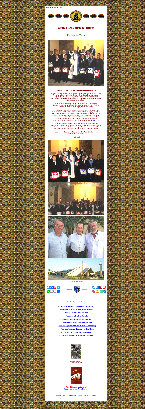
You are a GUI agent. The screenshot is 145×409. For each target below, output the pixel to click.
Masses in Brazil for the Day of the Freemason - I (77, 306)
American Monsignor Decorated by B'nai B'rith (77, 329)
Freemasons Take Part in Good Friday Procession (77, 309)
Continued (76, 137)
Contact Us (87, 395)
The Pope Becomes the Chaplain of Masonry (77, 335)
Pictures (58, 395)
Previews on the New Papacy (76, 389)
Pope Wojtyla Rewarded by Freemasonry (77, 322)
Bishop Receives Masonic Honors (77, 313)
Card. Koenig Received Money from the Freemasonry (77, 326)
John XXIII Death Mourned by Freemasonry (77, 319)
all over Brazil (95, 120)
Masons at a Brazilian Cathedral (77, 316)
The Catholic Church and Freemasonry (77, 332)
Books (70, 395)
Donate (94, 395)
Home (65, 395)
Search (80, 395)
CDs (74, 395)
